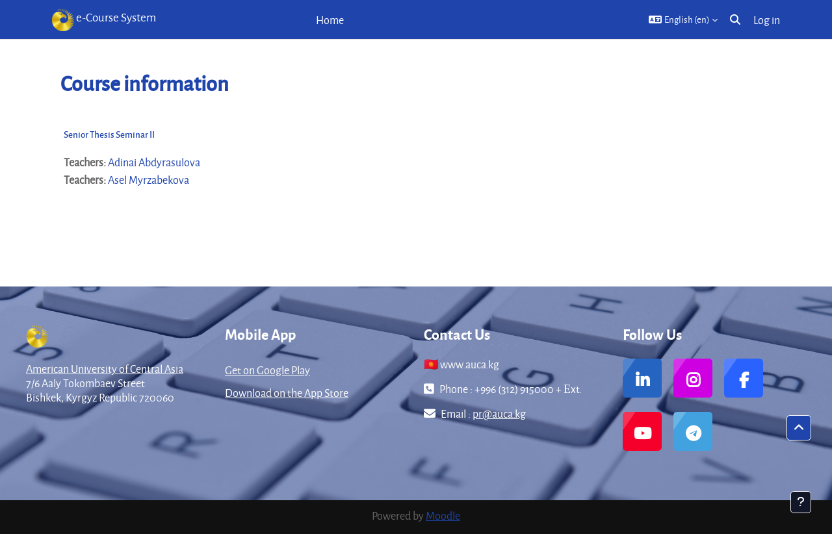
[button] (683, 19)
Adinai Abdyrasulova (154, 162)
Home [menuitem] (330, 19)
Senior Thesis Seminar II (109, 134)
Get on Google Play (267, 369)
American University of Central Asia (104, 368)
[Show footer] (800, 502)
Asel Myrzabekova (148, 179)
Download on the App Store (286, 392)
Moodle (443, 515)
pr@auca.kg (499, 413)
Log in (766, 19)
